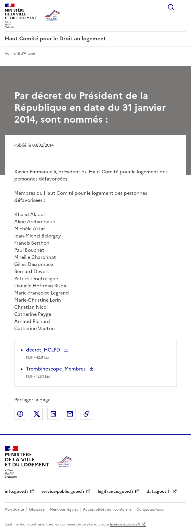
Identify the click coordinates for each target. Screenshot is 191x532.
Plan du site (14, 509)
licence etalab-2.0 (125, 524)
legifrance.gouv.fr (116, 491)
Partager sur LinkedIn (53, 414)
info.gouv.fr (16, 491)
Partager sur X (37, 414)
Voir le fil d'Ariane (20, 53)
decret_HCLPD (43, 349)
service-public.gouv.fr (63, 491)
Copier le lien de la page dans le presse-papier (86, 414)
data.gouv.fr (159, 491)
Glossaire (37, 509)
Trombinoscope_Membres (56, 368)
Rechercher (171, 7)
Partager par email (70, 414)
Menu (183, 7)
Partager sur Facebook (20, 414)
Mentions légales (64, 509)
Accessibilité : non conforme (107, 509)
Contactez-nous (150, 509)
